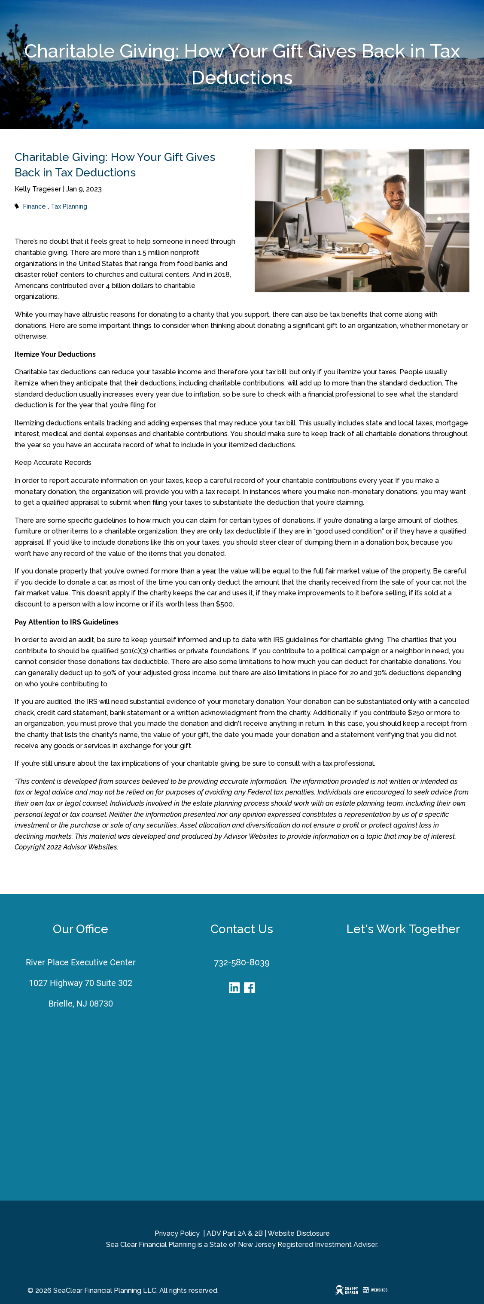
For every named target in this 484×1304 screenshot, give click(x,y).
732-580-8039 (242, 962)
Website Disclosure (299, 1233)
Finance (34, 206)
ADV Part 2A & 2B (235, 1233)
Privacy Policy (177, 1233)
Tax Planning (69, 206)
